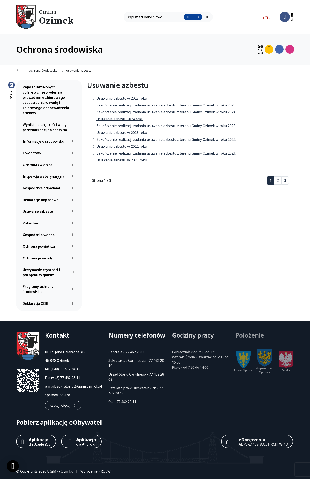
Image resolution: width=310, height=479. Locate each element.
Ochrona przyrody (49, 258)
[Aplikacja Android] (81, 441)
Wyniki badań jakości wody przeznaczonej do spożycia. (49, 127)
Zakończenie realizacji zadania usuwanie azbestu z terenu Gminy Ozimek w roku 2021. (164, 153)
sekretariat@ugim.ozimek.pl (79, 386)
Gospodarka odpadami (49, 188)
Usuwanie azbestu (49, 211)
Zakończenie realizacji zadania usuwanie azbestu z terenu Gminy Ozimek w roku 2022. (164, 139)
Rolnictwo (49, 223)
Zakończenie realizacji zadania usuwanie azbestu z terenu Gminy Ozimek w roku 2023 (163, 125)
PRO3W (105, 471)
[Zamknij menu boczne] (11, 90)
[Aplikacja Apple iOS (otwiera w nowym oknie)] (36, 441)
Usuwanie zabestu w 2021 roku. (120, 160)
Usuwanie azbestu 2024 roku (117, 119)
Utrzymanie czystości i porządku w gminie (49, 272)
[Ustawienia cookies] (13, 466)
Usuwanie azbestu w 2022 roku (119, 146)
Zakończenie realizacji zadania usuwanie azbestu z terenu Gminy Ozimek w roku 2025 (163, 105)
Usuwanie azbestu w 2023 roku (119, 132)
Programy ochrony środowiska (49, 289)
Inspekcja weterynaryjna (49, 176)
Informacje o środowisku (49, 141)
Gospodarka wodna (49, 234)
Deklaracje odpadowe (49, 199)
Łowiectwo (49, 153)
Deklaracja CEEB (49, 303)
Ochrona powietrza (49, 246)
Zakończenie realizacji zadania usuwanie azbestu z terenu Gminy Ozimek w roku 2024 (163, 112)
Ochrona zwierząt (49, 164)
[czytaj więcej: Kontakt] (63, 405)
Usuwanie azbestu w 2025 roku (119, 98)
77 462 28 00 (70, 369)
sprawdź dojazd (57, 395)
